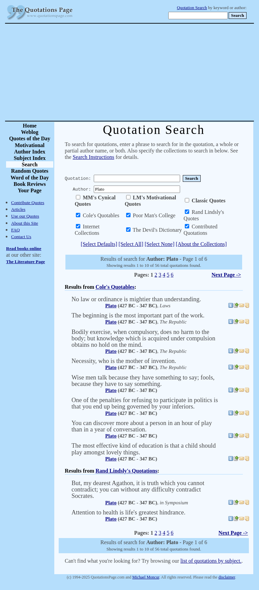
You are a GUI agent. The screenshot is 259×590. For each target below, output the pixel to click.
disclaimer (227, 577)
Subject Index (30, 158)
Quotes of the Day (29, 138)
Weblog (29, 132)
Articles (18, 209)
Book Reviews (29, 184)
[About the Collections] (201, 244)
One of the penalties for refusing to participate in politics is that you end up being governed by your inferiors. (144, 403)
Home (30, 126)
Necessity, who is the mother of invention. (123, 361)
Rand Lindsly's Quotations (126, 471)
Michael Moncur (145, 577)
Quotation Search (192, 7)
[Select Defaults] (99, 244)
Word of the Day (29, 177)
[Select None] (159, 244)
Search (30, 164)
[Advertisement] (153, 72)
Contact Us (21, 236)
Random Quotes (30, 171)
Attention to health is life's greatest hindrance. (128, 512)
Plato (110, 305)
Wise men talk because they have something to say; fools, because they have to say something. (142, 380)
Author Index (30, 151)
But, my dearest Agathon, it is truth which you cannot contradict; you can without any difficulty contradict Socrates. (137, 489)
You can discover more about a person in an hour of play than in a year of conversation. (141, 426)
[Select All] (131, 244)
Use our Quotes (25, 216)
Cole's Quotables (114, 287)
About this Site (24, 223)
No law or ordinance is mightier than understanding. (136, 299)
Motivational (30, 145)
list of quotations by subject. (210, 561)
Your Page (29, 190)
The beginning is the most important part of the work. (137, 315)
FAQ (15, 229)
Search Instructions (93, 157)
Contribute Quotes (27, 202)
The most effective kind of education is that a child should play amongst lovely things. (143, 448)
